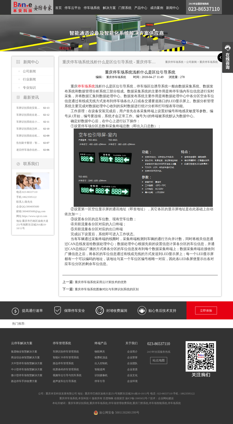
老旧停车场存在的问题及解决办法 (27, 149)
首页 (58, 7)
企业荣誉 (132, 357)
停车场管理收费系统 (120, 403)
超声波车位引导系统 (64, 380)
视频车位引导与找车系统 (67, 375)
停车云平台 (72, 7)
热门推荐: (18, 323)
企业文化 (132, 375)
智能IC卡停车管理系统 (66, 357)
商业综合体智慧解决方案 (25, 357)
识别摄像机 (101, 375)
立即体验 (206, 310)
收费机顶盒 (101, 357)
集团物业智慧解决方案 (24, 351)
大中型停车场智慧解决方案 (26, 363)
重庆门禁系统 (140, 403)
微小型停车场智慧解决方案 (26, 375)
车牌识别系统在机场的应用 (27, 135)
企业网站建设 (166, 398)
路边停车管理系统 (63, 363)
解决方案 (107, 7)
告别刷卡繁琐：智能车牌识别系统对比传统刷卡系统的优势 (27, 142)
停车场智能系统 (158, 403)
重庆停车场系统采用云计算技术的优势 (100, 282)
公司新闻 (29, 71)
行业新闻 (29, 79)
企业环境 (132, 380)
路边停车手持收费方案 (24, 380)
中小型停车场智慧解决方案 (26, 369)
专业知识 (29, 87)
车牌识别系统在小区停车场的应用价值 (27, 121)
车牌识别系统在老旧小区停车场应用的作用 (27, 114)
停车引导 (100, 380)
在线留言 (119, 398)
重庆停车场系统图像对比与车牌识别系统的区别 (107, 289)
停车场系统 (90, 7)
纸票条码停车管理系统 (66, 369)
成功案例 (152, 7)
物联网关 (100, 351)
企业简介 (132, 351)
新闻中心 (168, 7)
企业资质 (132, 369)
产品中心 (137, 7)
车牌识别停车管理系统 (66, 351)
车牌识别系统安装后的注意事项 (27, 107)
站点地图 (159, 360)
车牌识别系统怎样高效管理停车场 (27, 128)
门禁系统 (122, 7)
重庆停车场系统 (174, 61)
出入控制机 (101, 363)
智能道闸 (100, 369)
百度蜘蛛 (108, 398)
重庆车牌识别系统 (78, 403)
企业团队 (132, 363)
